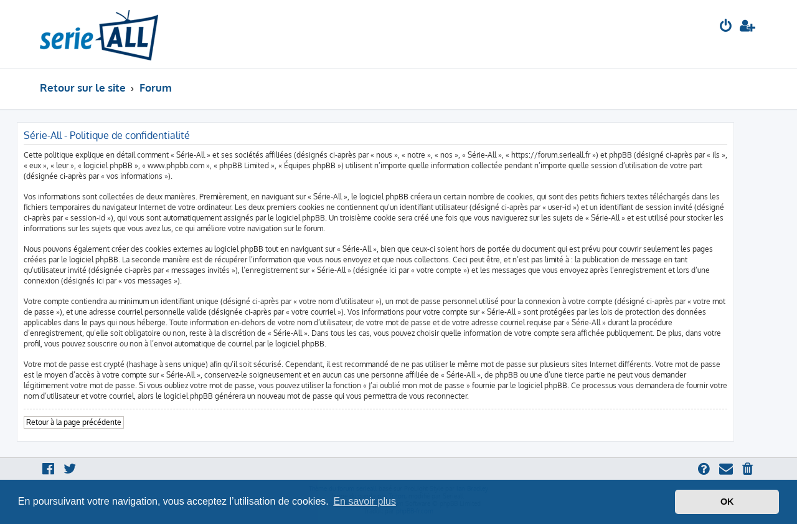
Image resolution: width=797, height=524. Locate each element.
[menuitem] (726, 27)
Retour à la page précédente (73, 422)
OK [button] (727, 502)
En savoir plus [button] (364, 501)
